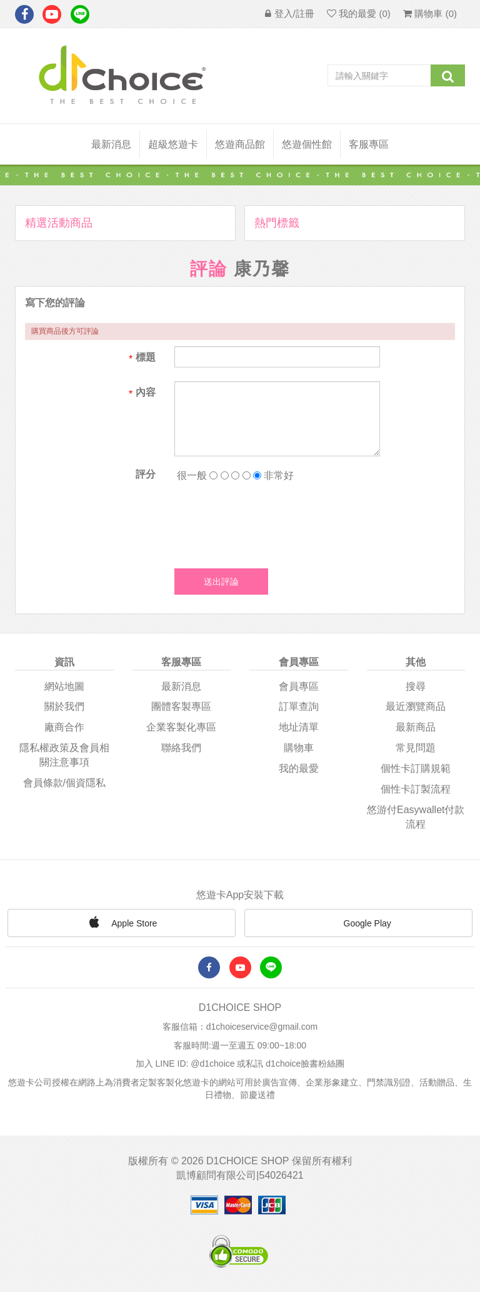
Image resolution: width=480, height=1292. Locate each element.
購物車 (299, 747)
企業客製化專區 (181, 727)
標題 (146, 357)
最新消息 (111, 144)
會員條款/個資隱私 (64, 782)
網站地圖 (64, 686)
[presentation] (269, 522)
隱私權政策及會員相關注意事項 (64, 754)
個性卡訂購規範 (416, 768)
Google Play (358, 924)
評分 (146, 474)
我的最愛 (299, 768)
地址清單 (299, 727)
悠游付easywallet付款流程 (415, 816)
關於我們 (64, 706)
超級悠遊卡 (173, 144)
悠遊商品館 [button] (240, 144)
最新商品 (416, 727)
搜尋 (416, 686)
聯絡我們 (181, 747)
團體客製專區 (181, 706)
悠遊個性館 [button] (307, 144)
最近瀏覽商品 (416, 706)
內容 (146, 392)
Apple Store (121, 922)
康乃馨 (262, 269)
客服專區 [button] (369, 144)
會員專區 (299, 686)
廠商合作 (64, 727)
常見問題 (416, 747)
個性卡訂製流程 (416, 789)
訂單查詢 (299, 706)
